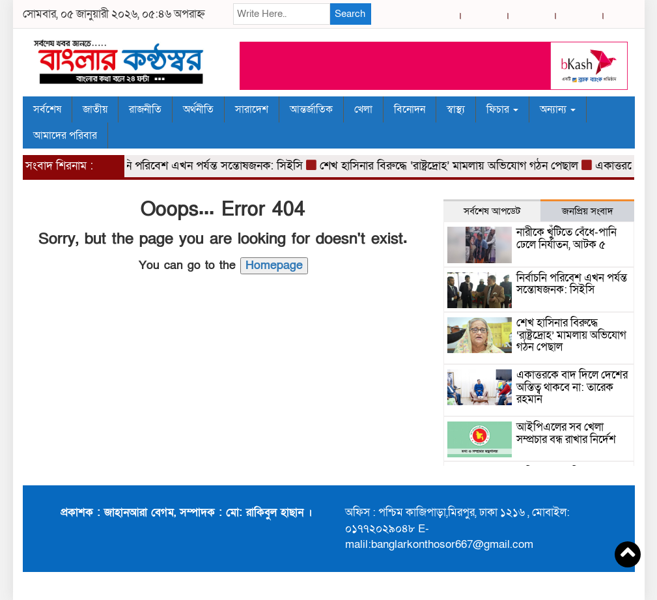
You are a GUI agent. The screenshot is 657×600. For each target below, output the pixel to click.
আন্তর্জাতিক (311, 109)
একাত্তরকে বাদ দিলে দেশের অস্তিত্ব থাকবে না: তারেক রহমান (572, 387)
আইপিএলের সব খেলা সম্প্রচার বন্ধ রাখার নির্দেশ (566, 433)
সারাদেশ (251, 109)
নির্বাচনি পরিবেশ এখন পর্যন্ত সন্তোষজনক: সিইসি (204, 165)
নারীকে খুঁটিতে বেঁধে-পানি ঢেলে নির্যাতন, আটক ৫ (566, 238)
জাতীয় (95, 109)
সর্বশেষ (47, 109)
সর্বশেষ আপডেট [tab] (492, 211)
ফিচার (502, 109)
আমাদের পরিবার (65, 135)
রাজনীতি (145, 109)
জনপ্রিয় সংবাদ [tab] (587, 211)
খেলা (363, 109)
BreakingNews (594, 586)
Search (350, 13)
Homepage (274, 265)
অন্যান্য (558, 109)
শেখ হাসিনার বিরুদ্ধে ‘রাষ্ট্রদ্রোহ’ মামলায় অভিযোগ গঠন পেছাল (452, 165)
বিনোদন (409, 109)
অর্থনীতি (198, 109)
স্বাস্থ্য (456, 109)
